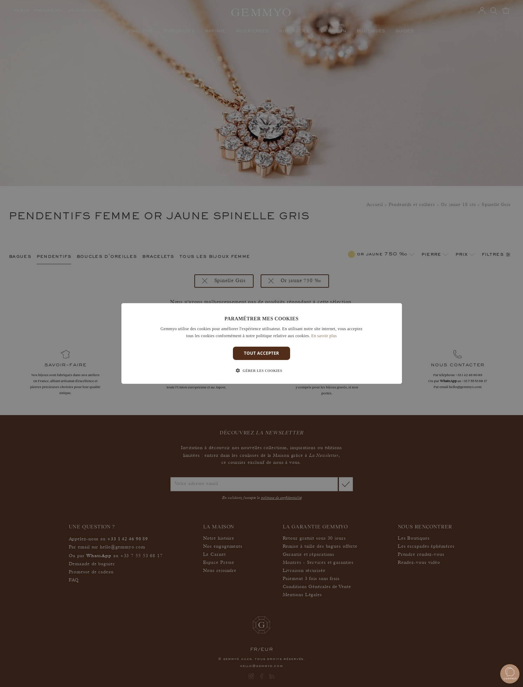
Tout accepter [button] (261, 353)
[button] (261, 371)
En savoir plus (324, 335)
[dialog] (261, 343)
